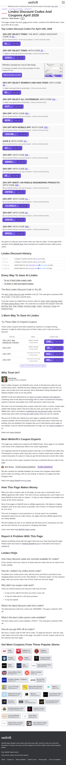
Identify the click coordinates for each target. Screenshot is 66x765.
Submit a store (32, 759)
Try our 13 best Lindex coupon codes (18, 280)
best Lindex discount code (14, 294)
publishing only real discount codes (39, 411)
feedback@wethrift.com (31, 544)
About (3, 759)
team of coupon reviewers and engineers (45, 397)
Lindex (24, 22)
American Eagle (30, 306)
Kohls (43, 301)
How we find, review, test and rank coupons (14, 755)
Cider (15, 306)
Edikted (20, 306)
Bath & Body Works (12, 304)
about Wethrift (15, 432)
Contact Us (10, 759)
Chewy (53, 306)
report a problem (55, 426)
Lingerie (4, 9)
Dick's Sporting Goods (54, 301)
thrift (33, 2)
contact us (5, 546)
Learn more (54, 6)
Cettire (39, 306)
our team (27, 481)
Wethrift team (18, 244)
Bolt (10, 306)
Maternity (28, 9)
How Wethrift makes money (9, 752)
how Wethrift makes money (25, 529)
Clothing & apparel (16, 9)
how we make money (31, 414)
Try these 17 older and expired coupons (19, 284)
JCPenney (46, 306)
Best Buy (4, 306)
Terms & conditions (55, 759)
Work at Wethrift (21, 759)
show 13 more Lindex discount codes (33, 365)
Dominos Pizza (7, 309)
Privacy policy (42, 759)
